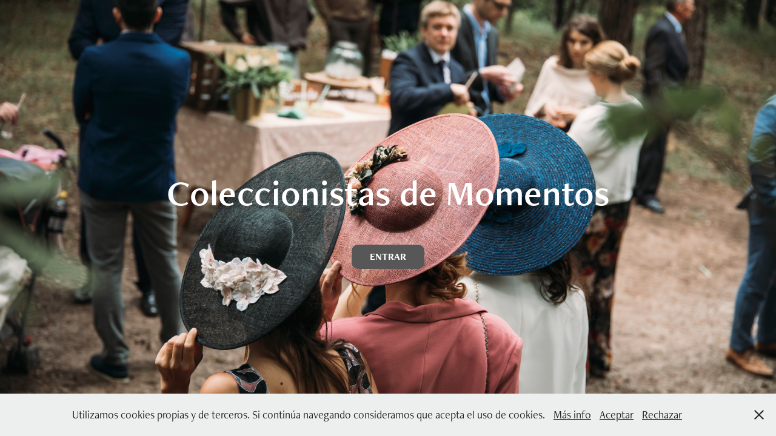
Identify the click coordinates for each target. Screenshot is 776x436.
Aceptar (617, 414)
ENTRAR (388, 256)
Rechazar (662, 414)
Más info (572, 414)
